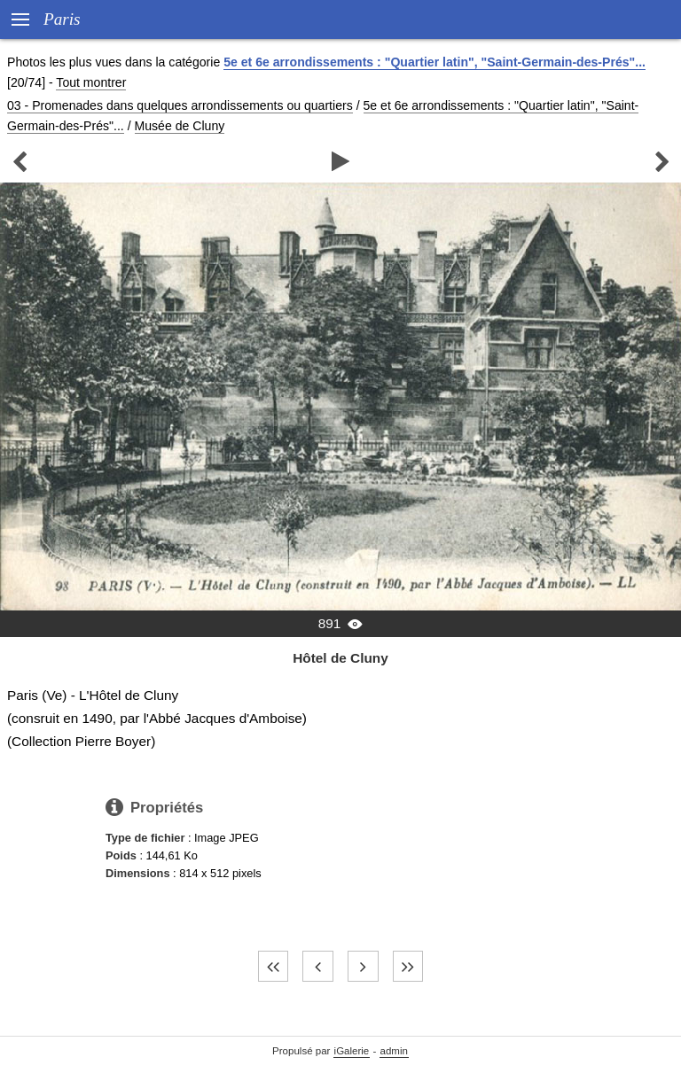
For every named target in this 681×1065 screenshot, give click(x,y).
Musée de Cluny (180, 126)
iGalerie (352, 1051)
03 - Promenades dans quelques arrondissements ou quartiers (180, 105)
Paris (62, 19)
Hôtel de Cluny (340, 657)
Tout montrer (91, 82)
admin (394, 1051)
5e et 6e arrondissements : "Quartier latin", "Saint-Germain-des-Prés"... (434, 62)
